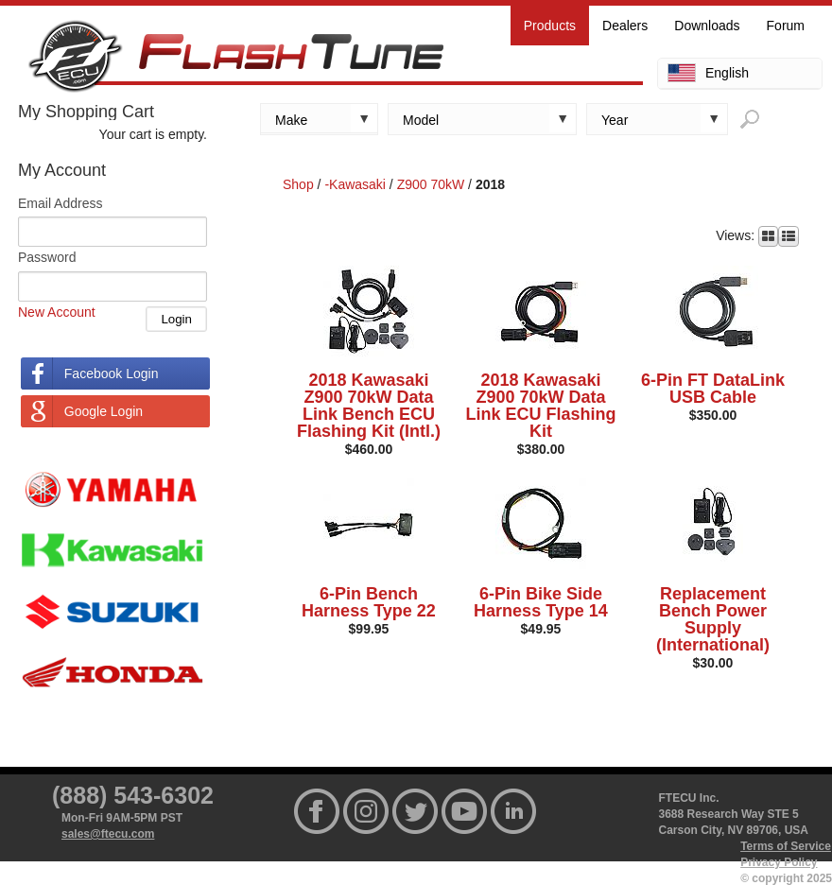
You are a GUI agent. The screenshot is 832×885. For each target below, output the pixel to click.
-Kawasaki (355, 184)
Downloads (706, 25)
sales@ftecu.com (107, 834)
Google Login (103, 411)
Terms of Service (785, 846)
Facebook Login (111, 373)
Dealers (625, 25)
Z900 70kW (431, 184)
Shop (298, 184)
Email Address (60, 203)
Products (550, 25)
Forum (786, 25)
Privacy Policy (778, 862)
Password (47, 257)
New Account (56, 312)
